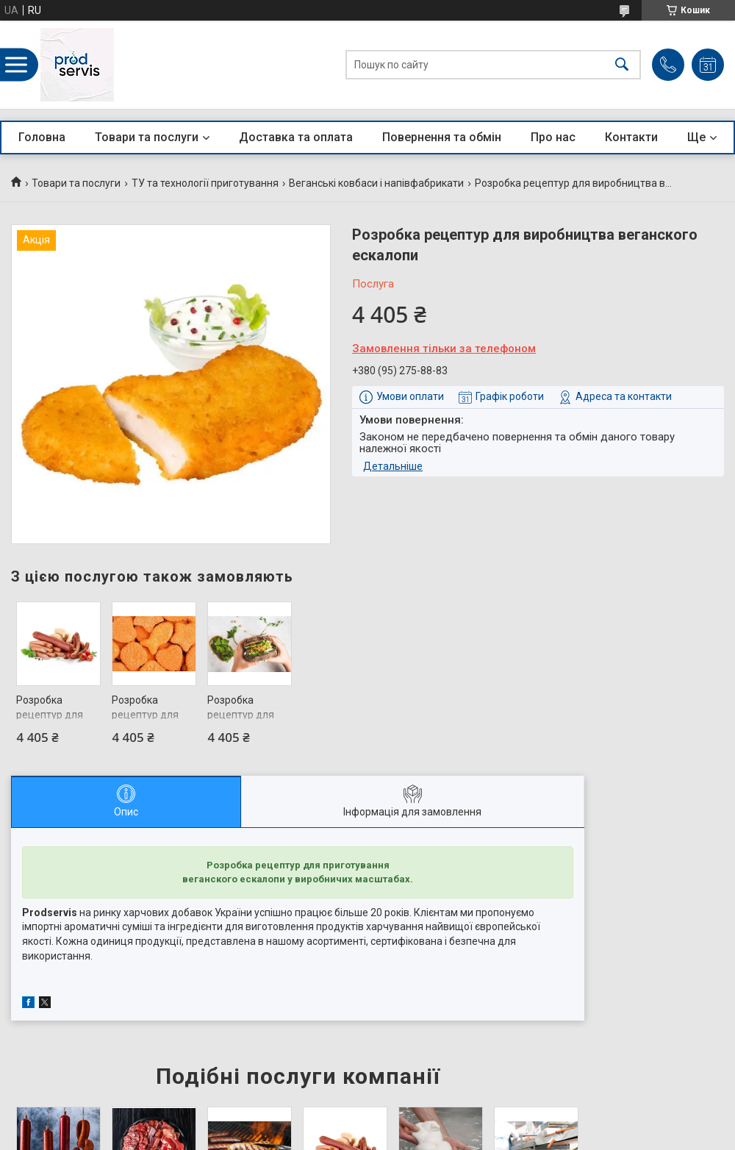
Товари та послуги (146, 137)
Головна (41, 137)
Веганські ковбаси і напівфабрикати (376, 183)
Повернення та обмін (441, 137)
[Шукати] (621, 65)
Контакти (631, 137)
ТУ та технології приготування (205, 183)
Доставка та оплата (296, 137)
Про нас (553, 137)
